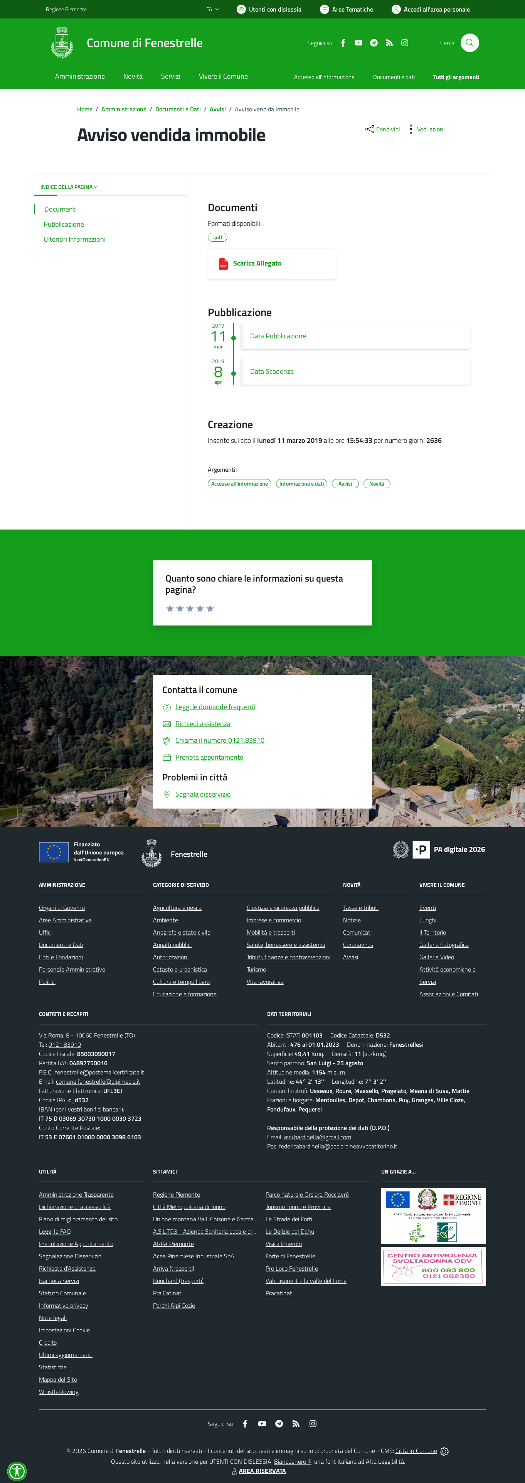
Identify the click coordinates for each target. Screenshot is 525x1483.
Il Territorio (432, 932)
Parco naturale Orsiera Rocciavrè (307, 1194)
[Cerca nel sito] (470, 43)
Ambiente (165, 920)
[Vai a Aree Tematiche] (346, 9)
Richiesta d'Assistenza (67, 1268)
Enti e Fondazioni (61, 957)
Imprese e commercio (274, 920)
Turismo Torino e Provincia (298, 1206)
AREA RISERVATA (258, 1470)
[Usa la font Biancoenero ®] (269, 9)
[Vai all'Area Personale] (430, 9)
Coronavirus (358, 944)
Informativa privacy (63, 1305)
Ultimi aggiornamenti (66, 1354)
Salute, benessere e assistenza (286, 944)
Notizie (352, 920)
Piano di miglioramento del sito (78, 1219)
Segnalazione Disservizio (70, 1256)
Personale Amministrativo (72, 969)
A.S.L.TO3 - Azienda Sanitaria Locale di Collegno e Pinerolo (228, 1231)
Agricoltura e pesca (177, 907)
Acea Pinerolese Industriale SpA (193, 1256)
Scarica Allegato (257, 263)
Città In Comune (416, 1450)
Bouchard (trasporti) (178, 1280)
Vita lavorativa (265, 981)
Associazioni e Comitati (448, 994)
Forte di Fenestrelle (290, 1256)
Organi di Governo (62, 907)
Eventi (427, 907)
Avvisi (218, 109)
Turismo (256, 969)
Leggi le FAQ (55, 1231)
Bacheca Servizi (59, 1280)
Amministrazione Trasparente (76, 1194)
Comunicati (357, 932)
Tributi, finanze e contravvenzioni (288, 957)
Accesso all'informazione (324, 76)
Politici (47, 981)
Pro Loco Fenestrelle (292, 1268)
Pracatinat (279, 1293)
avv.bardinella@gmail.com (317, 1137)
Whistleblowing (59, 1391)
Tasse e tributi (361, 907)
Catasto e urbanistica (180, 969)
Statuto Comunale (62, 1293)
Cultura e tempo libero (181, 981)
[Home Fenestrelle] (124, 43)
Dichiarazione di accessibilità (75, 1206)
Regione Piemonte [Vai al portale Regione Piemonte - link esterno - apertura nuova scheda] (66, 9)
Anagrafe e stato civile (181, 932)
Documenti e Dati (178, 109)
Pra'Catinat (167, 1293)
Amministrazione (123, 109)
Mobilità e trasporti (271, 932)
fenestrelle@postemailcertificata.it (99, 1072)
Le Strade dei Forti (289, 1219)
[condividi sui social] (382, 129)
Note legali (53, 1317)
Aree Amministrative (65, 920)
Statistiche (53, 1367)
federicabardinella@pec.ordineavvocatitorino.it (338, 1146)
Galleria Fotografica (444, 944)
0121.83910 (65, 1044)
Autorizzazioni (170, 957)
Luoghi (427, 920)
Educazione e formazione (185, 994)
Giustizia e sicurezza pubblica (283, 907)
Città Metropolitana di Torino (189, 1206)
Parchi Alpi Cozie (174, 1305)
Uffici (45, 932)
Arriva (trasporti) (173, 1268)
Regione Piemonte (176, 1194)
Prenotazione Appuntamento (76, 1243)
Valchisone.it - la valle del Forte (306, 1280)
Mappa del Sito (58, 1379)
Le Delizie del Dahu (290, 1231)
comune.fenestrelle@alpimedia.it (98, 1081)
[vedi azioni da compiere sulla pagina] (424, 129)
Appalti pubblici (172, 944)
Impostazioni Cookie (64, 1330)
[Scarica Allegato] (223, 264)
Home (85, 109)
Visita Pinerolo (284, 1243)
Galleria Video (436, 957)
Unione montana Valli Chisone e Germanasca (211, 1219)
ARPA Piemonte (173, 1243)
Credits (48, 1342)
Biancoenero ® (292, 1461)
